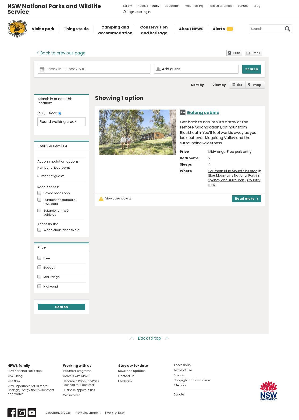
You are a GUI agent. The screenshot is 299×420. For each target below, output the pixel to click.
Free (46, 258)
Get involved (72, 395)
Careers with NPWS (76, 376)
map (257, 84)
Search (251, 69)
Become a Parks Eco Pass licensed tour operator (81, 383)
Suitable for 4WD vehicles (56, 213)
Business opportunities (79, 390)
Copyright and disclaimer (192, 380)
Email (256, 53)
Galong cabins (203, 112)
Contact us (126, 376)
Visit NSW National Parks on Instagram (22, 412)
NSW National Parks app (24, 371)
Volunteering (194, 6)
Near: (53, 113)
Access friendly (148, 6)
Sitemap (180, 385)
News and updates (131, 371)
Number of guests (50, 176)
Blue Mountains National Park (231, 175)
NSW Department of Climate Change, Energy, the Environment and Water (30, 390)
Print (236, 53)
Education (172, 6)
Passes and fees (220, 6)
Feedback (125, 381)
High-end (50, 287)
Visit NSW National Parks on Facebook (11, 412)
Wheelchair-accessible (61, 230)
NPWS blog (15, 376)
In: (40, 113)
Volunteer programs (77, 371)
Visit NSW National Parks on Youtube (32, 412)
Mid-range (51, 277)
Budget (48, 268)
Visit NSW (14, 381)
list (239, 84)
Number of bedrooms (54, 168)
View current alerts (118, 198)
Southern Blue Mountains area (232, 171)
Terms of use (183, 370)
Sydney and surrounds (226, 180)
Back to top (149, 338)
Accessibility (182, 365)
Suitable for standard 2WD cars (59, 202)
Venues (243, 6)
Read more (246, 198)
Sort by (197, 84)
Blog (257, 6)
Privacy (179, 375)
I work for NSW (115, 413)
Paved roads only (56, 193)
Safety (127, 6)
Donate (179, 394)
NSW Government (87, 413)
